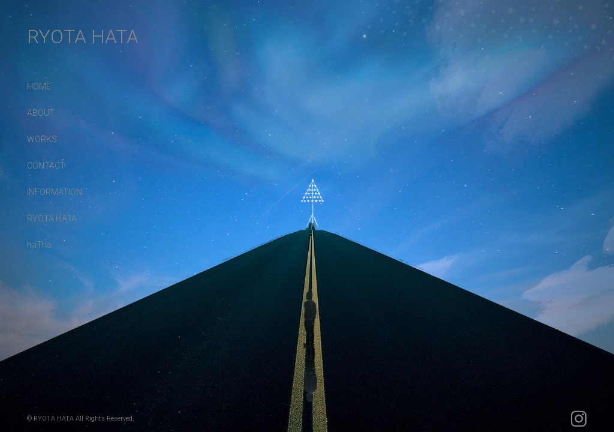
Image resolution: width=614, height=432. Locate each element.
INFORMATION (54, 192)
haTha (39, 245)
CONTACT (46, 165)
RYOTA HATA (83, 36)
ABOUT (41, 113)
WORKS (42, 139)
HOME (39, 86)
